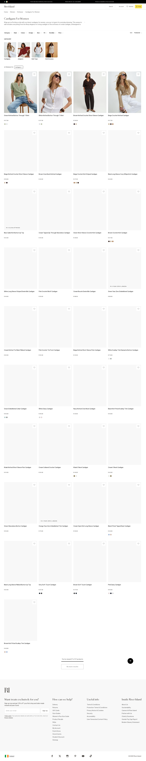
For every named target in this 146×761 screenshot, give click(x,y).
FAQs (54, 722)
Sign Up (45, 710)
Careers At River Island (129, 710)
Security (89, 713)
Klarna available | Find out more (104, 1)
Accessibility (91, 716)
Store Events (57, 734)
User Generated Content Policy (97, 719)
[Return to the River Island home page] (10, 6)
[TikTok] (91, 756)
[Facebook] (52, 756)
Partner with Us (127, 713)
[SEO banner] (44, 23)
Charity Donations (128, 716)
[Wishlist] (34, 74)
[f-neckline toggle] (52, 32)
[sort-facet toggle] (135, 32)
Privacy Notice (8, 717)
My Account (56, 728)
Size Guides (56, 713)
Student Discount (58, 737)
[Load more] (72, 666)
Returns (55, 707)
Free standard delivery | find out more (41, 1)
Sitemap (55, 740)
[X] (60, 756)
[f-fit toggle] (45, 32)
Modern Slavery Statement (131, 722)
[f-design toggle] (32, 32)
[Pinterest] (75, 756)
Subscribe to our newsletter (73, 1)
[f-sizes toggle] (39, 32)
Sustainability (126, 707)
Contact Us (56, 725)
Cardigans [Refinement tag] (18, 67)
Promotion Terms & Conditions (97, 707)
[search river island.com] (110, 6)
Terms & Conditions (93, 704)
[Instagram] (67, 756)
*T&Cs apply (7, 716)
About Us (125, 704)
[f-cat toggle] (7, 32)
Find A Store (57, 731)
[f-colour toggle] (23, 32)
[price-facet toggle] (60, 32)
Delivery (55, 704)
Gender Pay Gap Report (129, 719)
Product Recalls (58, 719)
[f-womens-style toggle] (16, 32)
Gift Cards (56, 710)
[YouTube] (83, 756)
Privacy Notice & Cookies (95, 710)
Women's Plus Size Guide (61, 716)
